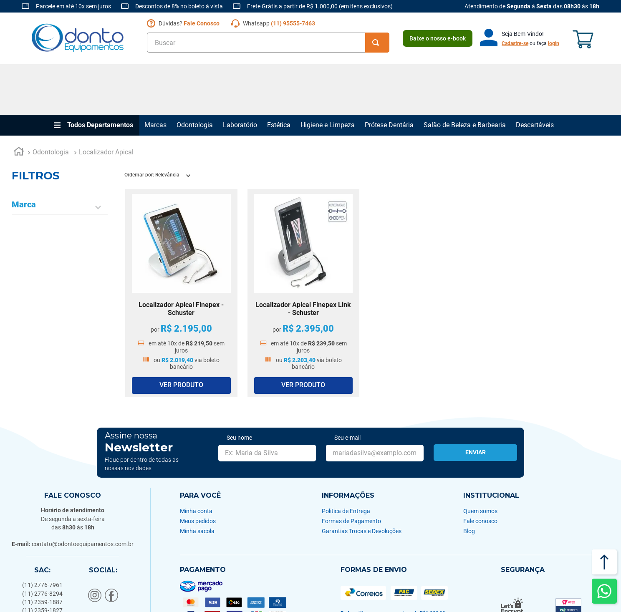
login (553, 43)
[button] (60, 157)
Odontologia (195, 74)
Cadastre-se (515, 43)
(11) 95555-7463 (293, 23)
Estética (278, 74)
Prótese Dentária (389, 74)
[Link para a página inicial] (19, 102)
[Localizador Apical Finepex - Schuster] (181, 243)
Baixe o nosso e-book (437, 38)
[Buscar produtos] (377, 43)
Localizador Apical (106, 102)
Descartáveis (535, 74)
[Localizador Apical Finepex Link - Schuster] (303, 243)
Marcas (155, 74)
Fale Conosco (202, 23)
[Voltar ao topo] (604, 561)
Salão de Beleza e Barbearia (465, 74)
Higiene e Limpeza (327, 74)
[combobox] (268, 43)
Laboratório (240, 74)
